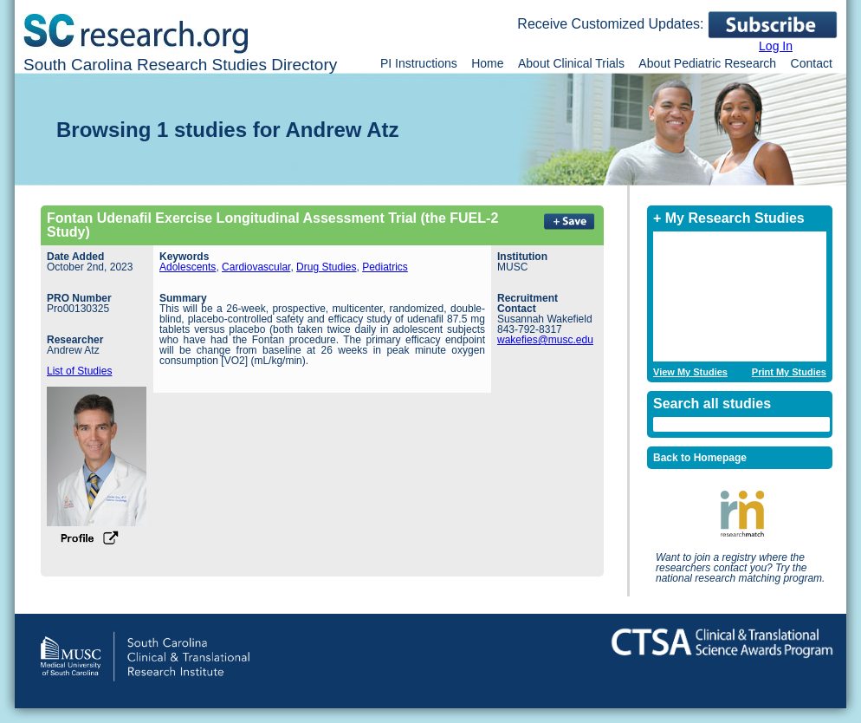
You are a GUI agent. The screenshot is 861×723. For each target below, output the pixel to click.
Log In (776, 46)
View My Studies (690, 372)
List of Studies (79, 371)
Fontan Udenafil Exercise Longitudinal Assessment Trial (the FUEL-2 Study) (272, 225)
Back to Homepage (700, 458)
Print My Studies (789, 372)
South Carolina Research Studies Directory (180, 64)
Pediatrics (385, 267)
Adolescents (187, 267)
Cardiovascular (256, 267)
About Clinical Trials (571, 63)
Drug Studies (326, 267)
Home (487, 63)
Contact (811, 63)
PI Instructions (418, 63)
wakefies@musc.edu (545, 340)
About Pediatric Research (707, 63)
